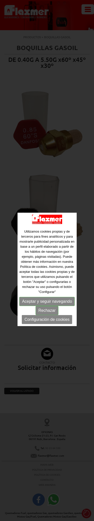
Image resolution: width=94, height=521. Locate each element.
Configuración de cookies (47, 322)
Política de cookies (33, 269)
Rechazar (46, 313)
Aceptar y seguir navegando (47, 303)
